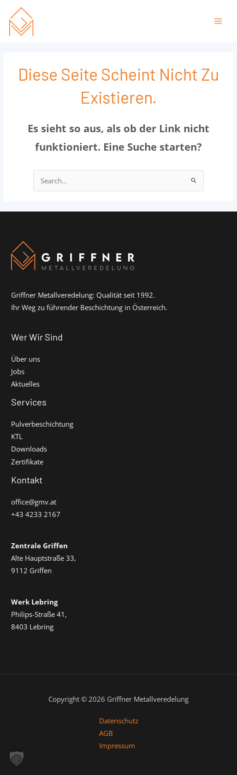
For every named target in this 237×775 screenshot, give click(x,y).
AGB (106, 733)
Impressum (117, 745)
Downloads (29, 448)
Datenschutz (118, 720)
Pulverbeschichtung (42, 424)
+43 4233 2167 (35, 514)
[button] (16, 758)
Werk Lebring (34, 601)
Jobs (17, 371)
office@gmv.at (33, 501)
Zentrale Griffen (39, 545)
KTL (17, 436)
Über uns (25, 359)
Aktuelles (25, 383)
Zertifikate (27, 461)
